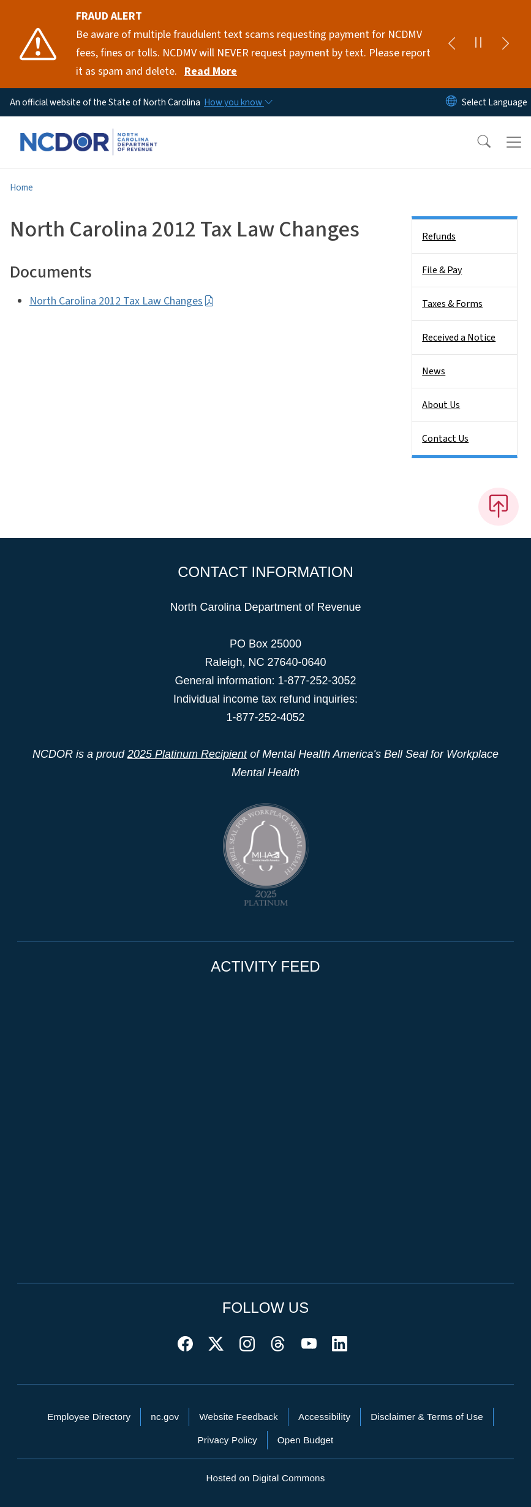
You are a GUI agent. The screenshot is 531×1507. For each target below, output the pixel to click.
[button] (476, 142)
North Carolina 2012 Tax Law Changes (121, 301)
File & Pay (442, 270)
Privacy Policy (227, 1440)
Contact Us (445, 438)
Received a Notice (458, 337)
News (433, 371)
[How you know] (237, 102)
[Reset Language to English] (451, 102)
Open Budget (305, 1440)
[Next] (505, 44)
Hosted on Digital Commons (265, 1478)
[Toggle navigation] (514, 142)
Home (21, 187)
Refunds (439, 236)
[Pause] (478, 44)
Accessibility (324, 1416)
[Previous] (451, 44)
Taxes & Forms (452, 304)
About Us (441, 405)
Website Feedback (238, 1416)
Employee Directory (88, 1416)
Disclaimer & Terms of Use (427, 1416)
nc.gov (165, 1416)
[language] (494, 102)
